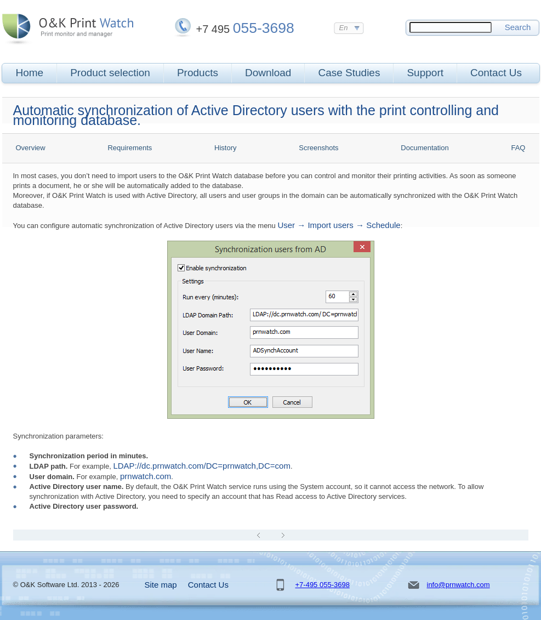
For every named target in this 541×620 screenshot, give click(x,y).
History (225, 148)
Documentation (424, 148)
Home (30, 72)
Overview (30, 148)
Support (425, 72)
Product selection (110, 72)
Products (197, 72)
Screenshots (318, 148)
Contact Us (496, 72)
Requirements (129, 148)
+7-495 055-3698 (322, 585)
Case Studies (349, 72)
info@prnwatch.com (458, 585)
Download (268, 72)
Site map (161, 584)
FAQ (518, 148)
